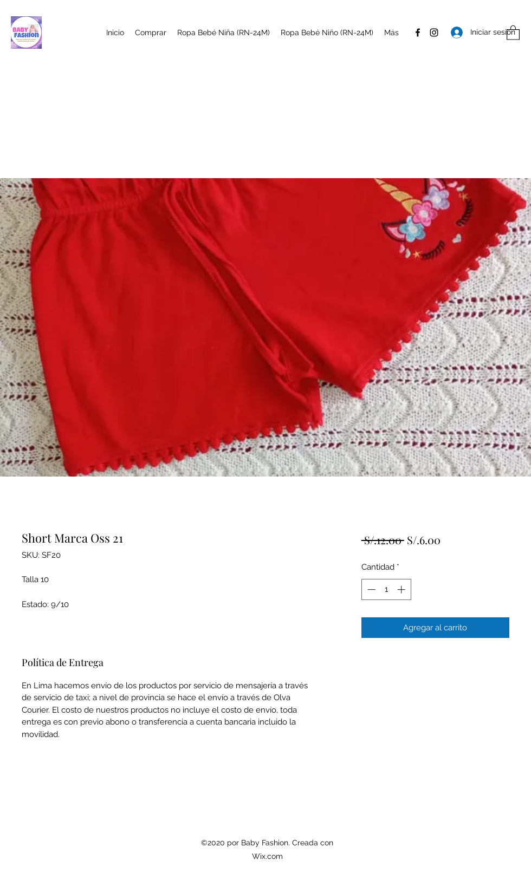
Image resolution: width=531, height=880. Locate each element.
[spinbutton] (386, 589)
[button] (513, 32)
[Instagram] (434, 32)
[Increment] (402, 589)
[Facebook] (417, 32)
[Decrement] (370, 589)
